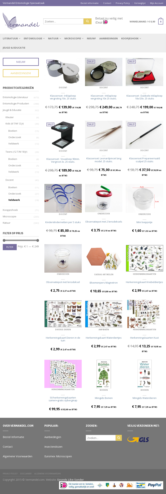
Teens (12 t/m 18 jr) (16, 151)
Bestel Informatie (13, 437)
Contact (107, 3)
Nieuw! (91, 38)
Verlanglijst (140, 3)
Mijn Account (156, 3)
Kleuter (10, 117)
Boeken (104, 390)
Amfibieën (104, 329)
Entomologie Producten (16, 103)
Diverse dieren (63, 329)
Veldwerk (13, 143)
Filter (9, 247)
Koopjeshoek (130, 38)
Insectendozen (53, 446)
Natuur (53, 38)
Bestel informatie (90, 3)
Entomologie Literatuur (15, 97)
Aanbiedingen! (21, 73)
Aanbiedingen (108, 38)
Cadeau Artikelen (103, 274)
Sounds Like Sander (70, 479)
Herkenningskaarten (144, 274)
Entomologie (33, 38)
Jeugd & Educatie (14, 47)
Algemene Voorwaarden (17, 456)
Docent (63, 87)
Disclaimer (26, 473)
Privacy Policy (123, 3)
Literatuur (10, 38)
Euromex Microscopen (58, 456)
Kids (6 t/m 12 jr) (15, 123)
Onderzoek (103, 213)
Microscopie (72, 38)
